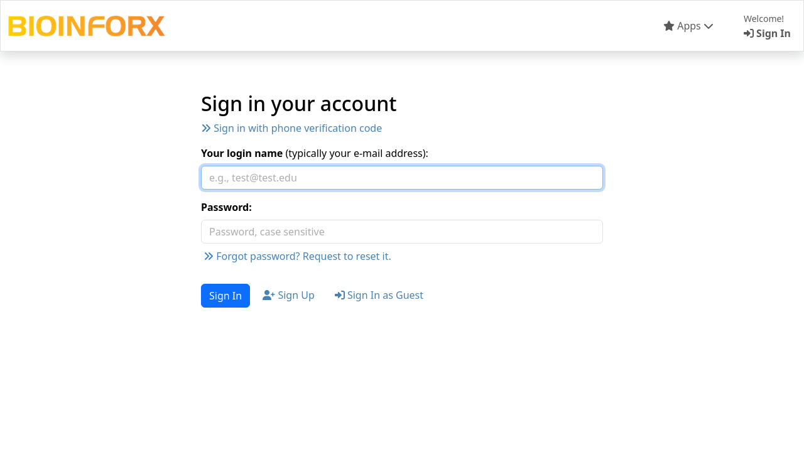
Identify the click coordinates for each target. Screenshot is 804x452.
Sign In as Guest (379, 295)
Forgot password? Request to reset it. (297, 256)
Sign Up (289, 295)
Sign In (225, 296)
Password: (226, 207)
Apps (688, 26)
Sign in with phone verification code (291, 128)
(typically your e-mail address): (314, 153)
